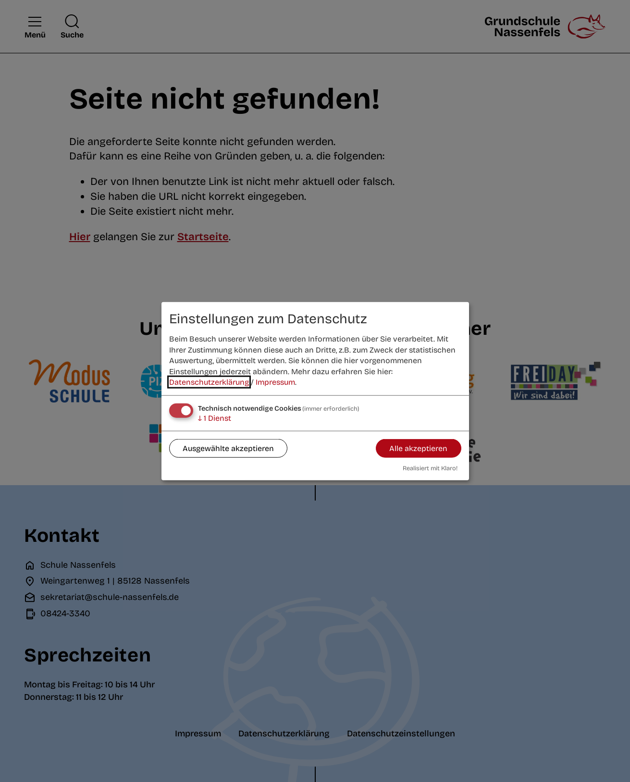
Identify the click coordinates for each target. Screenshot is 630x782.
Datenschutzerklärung (209, 382)
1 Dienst (214, 418)
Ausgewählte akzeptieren (228, 447)
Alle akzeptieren (418, 447)
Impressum (275, 382)
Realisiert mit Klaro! (430, 467)
